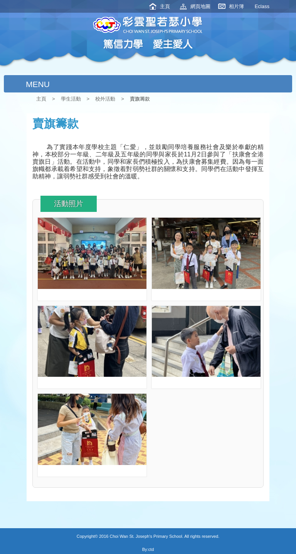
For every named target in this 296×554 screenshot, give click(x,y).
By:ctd (148, 549)
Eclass (262, 6)
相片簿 (236, 6)
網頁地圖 (200, 6)
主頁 (165, 6)
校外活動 (105, 99)
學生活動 (71, 99)
